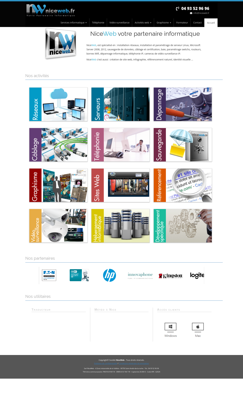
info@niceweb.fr (199, 13)
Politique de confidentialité (105, 363)
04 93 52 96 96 (192, 8)
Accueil (211, 22)
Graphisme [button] (164, 22)
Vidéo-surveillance (120, 22)
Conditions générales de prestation (134, 363)
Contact (197, 22)
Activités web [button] (143, 22)
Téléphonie (98, 22)
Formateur (182, 22)
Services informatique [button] (74, 22)
